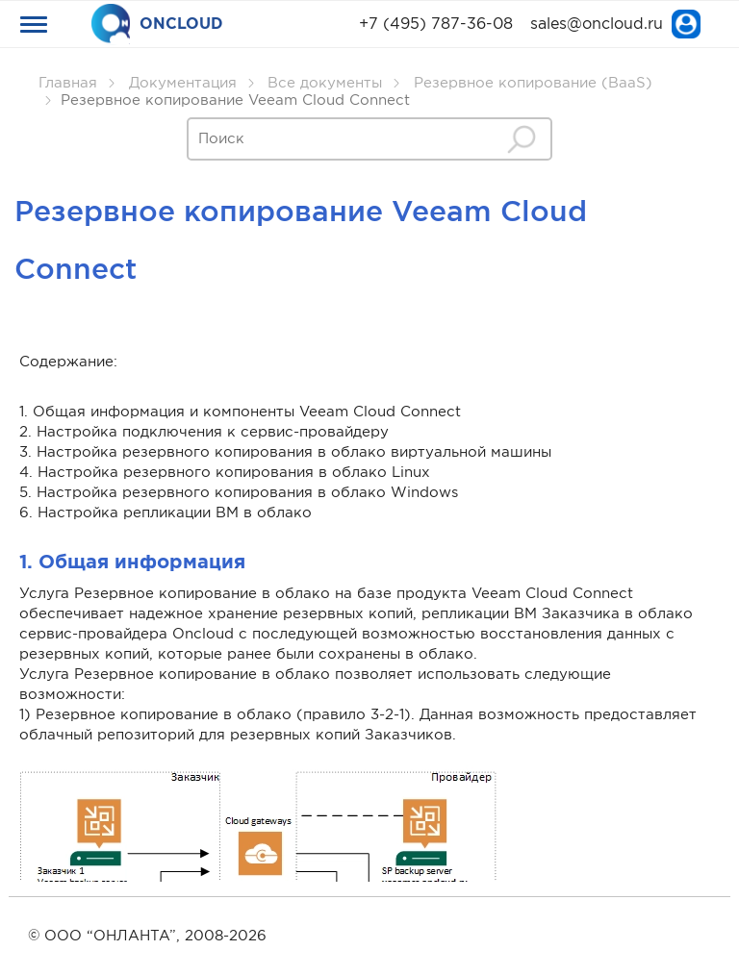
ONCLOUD (157, 24)
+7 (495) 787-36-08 (436, 24)
